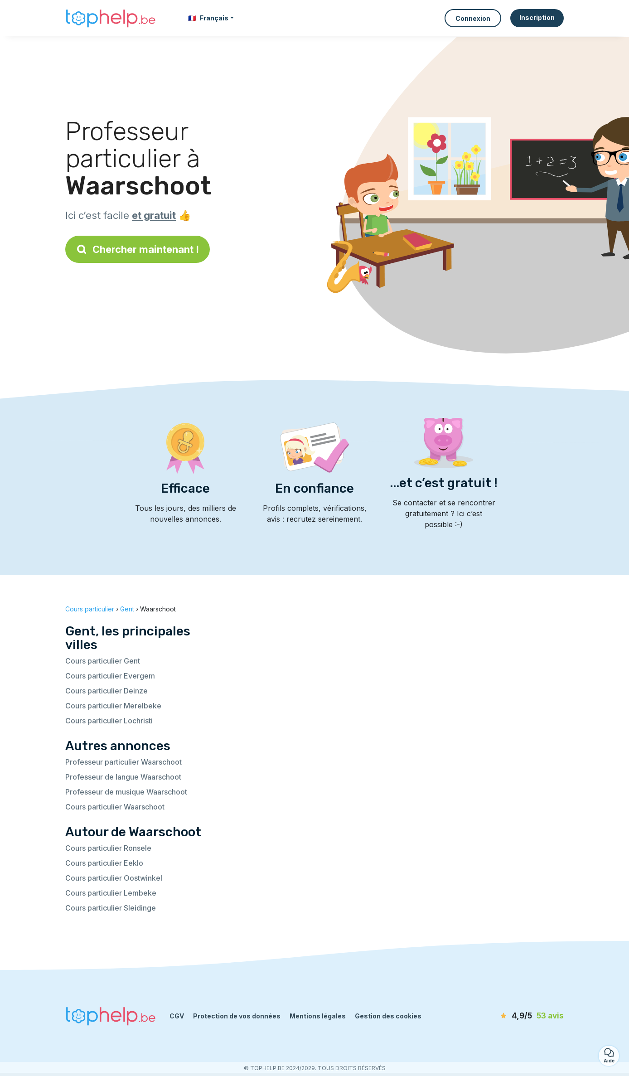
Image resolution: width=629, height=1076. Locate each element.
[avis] (512, 1016)
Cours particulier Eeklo (104, 863)
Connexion (472, 18)
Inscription (537, 17)
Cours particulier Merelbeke (113, 705)
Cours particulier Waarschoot (115, 806)
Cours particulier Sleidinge (110, 907)
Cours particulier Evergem (110, 675)
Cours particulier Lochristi (109, 720)
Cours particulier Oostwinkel (113, 877)
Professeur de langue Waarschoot (123, 776)
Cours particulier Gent (102, 660)
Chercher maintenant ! (137, 249)
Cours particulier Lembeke (110, 892)
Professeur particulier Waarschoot (123, 761)
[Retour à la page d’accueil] (110, 18)
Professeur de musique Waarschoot (126, 791)
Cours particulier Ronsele (108, 848)
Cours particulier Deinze (106, 690)
